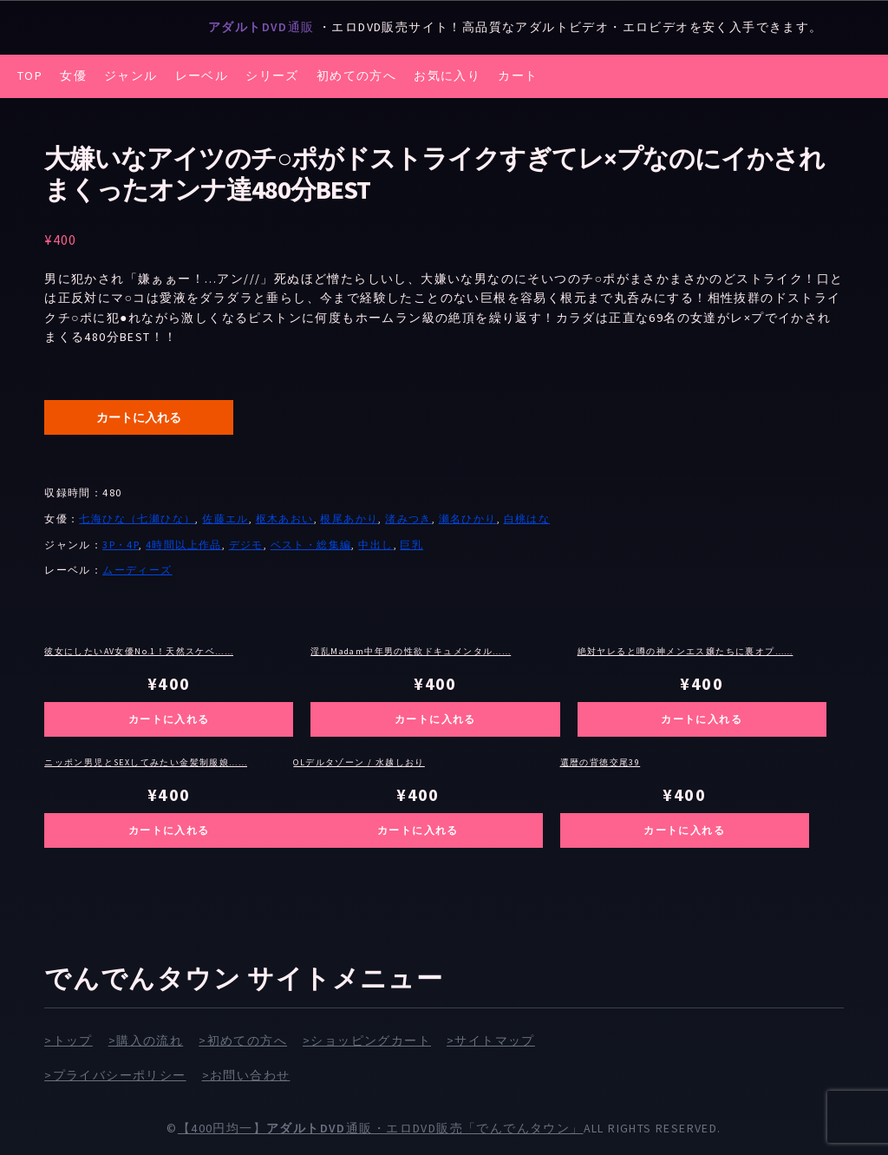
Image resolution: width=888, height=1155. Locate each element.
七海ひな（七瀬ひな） (137, 518)
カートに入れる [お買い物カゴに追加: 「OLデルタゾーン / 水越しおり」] (418, 830)
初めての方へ (356, 75)
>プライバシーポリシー (115, 1075)
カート (518, 75)
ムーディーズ (137, 569)
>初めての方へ (243, 1040)
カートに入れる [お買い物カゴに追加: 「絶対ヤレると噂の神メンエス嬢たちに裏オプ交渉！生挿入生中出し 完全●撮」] (701, 718)
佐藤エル (225, 518)
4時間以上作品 (184, 544)
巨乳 (411, 544)
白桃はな (527, 518)
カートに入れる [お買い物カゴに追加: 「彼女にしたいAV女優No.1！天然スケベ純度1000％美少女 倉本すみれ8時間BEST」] (169, 718)
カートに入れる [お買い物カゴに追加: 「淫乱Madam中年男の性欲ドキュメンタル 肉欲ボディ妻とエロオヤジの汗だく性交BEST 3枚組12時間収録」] (435, 718)
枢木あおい (285, 518)
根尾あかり (349, 518)
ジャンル (131, 75)
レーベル (202, 75)
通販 (263, 27)
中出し (375, 544)
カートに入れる (138, 417)
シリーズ (272, 75)
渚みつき (408, 518)
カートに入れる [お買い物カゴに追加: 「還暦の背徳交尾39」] (684, 830)
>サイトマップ (491, 1040)
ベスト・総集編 (311, 544)
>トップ (68, 1040)
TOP (29, 75)
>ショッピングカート (367, 1040)
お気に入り (447, 75)
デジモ (246, 544)
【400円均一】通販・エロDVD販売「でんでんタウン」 (381, 1128)
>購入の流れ (145, 1040)
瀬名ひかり (468, 518)
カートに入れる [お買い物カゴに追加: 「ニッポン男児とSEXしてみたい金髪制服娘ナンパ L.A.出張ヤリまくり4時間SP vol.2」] (169, 830)
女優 (73, 75)
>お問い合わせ (246, 1075)
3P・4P (120, 544)
